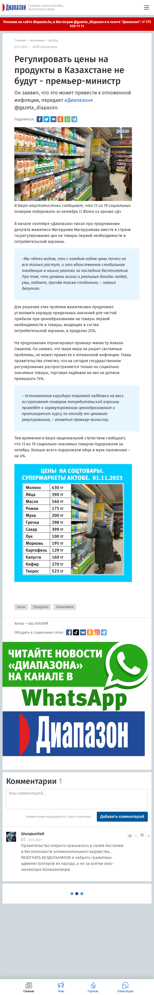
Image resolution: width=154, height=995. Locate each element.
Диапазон (78, 100)
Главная (20, 40)
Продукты (41, 607)
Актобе (53, 40)
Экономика (37, 40)
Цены (21, 607)
